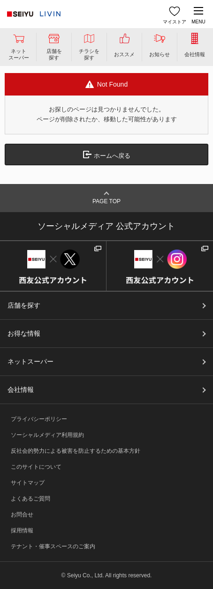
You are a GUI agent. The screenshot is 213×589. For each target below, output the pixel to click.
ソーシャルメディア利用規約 (47, 435)
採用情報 (22, 530)
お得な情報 (24, 333)
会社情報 (21, 389)
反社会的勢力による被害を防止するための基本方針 (75, 451)
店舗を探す (24, 305)
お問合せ (22, 514)
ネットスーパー (30, 361)
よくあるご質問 (30, 498)
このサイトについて (36, 467)
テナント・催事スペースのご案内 (53, 546)
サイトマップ (28, 482)
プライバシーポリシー (39, 419)
